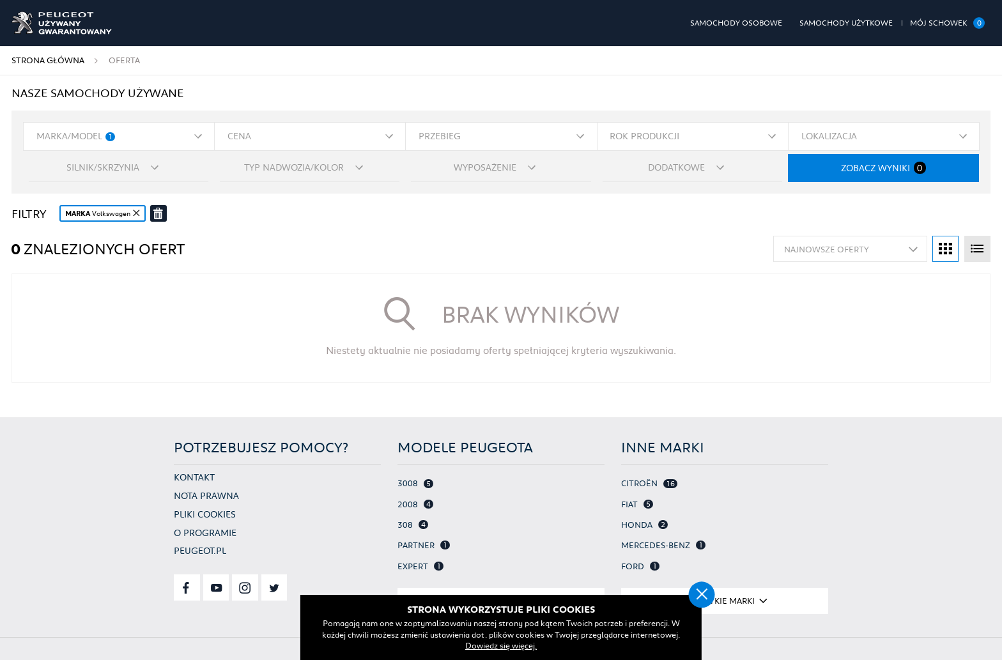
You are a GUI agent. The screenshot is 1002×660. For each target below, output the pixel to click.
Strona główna (48, 60)
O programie (205, 532)
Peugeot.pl (200, 550)
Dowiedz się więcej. (501, 645)
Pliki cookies (205, 514)
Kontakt (194, 477)
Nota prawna (206, 495)
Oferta (124, 60)
